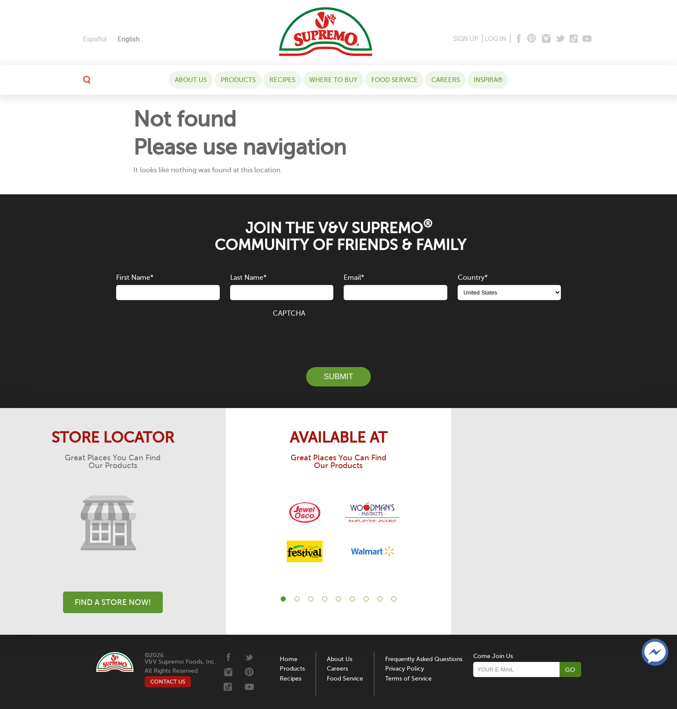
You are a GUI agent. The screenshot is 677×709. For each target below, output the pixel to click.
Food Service (394, 79)
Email (354, 278)
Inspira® (488, 79)
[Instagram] (546, 39)
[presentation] (338, 337)
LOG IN (495, 38)
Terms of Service (408, 678)
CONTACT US (167, 681)
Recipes (282, 79)
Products (238, 79)
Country (472, 278)
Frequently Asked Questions (423, 659)
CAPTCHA (289, 313)
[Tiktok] (574, 39)
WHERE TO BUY (333, 79)
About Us (191, 79)
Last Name (248, 278)
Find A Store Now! (113, 602)
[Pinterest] (530, 39)
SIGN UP (465, 38)
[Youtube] (587, 39)
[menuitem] (95, 39)
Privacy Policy (404, 668)
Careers (445, 79)
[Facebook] (517, 39)
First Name (134, 278)
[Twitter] (561, 39)
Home (288, 659)
